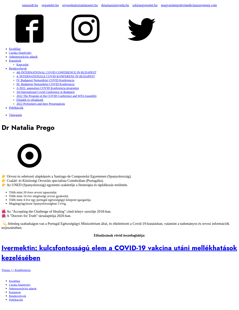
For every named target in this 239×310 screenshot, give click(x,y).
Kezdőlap (15, 49)
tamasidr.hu (30, 5)
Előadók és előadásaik (29, 100)
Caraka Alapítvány (20, 53)
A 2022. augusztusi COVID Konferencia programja (47, 88)
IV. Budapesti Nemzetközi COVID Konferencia (45, 80)
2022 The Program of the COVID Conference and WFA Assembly (56, 96)
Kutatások (15, 60)
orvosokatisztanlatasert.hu (80, 5)
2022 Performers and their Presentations (40, 104)
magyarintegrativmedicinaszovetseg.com (189, 5)
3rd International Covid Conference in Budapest (45, 92)
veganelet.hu (50, 5)
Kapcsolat (22, 64)
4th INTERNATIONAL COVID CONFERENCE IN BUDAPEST (56, 72)
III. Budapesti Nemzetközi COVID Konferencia (45, 84)
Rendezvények (18, 68)
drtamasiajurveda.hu (115, 5)
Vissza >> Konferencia (16, 270)
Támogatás (15, 115)
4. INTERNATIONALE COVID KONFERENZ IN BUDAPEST (55, 76)
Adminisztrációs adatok (23, 56)
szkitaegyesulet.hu (145, 5)
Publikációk (16, 107)
